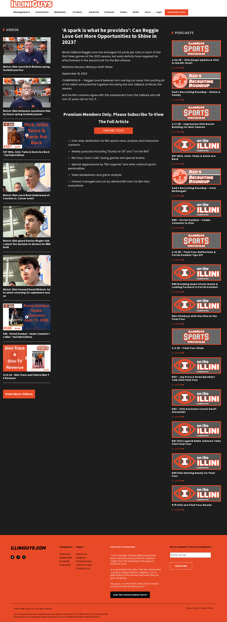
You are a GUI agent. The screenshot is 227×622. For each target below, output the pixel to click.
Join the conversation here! (130, 594)
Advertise (94, 12)
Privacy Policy (84, 561)
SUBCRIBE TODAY (113, 130)
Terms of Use (84, 565)
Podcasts (109, 12)
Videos (123, 12)
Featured (65, 554)
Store (147, 12)
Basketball (59, 12)
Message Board (22, 12)
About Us (81, 554)
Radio (136, 12)
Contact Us (83, 568)
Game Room (42, 12)
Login (159, 12)
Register (81, 558)
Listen (179, 67)
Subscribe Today (176, 12)
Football (77, 12)
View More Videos (19, 394)
